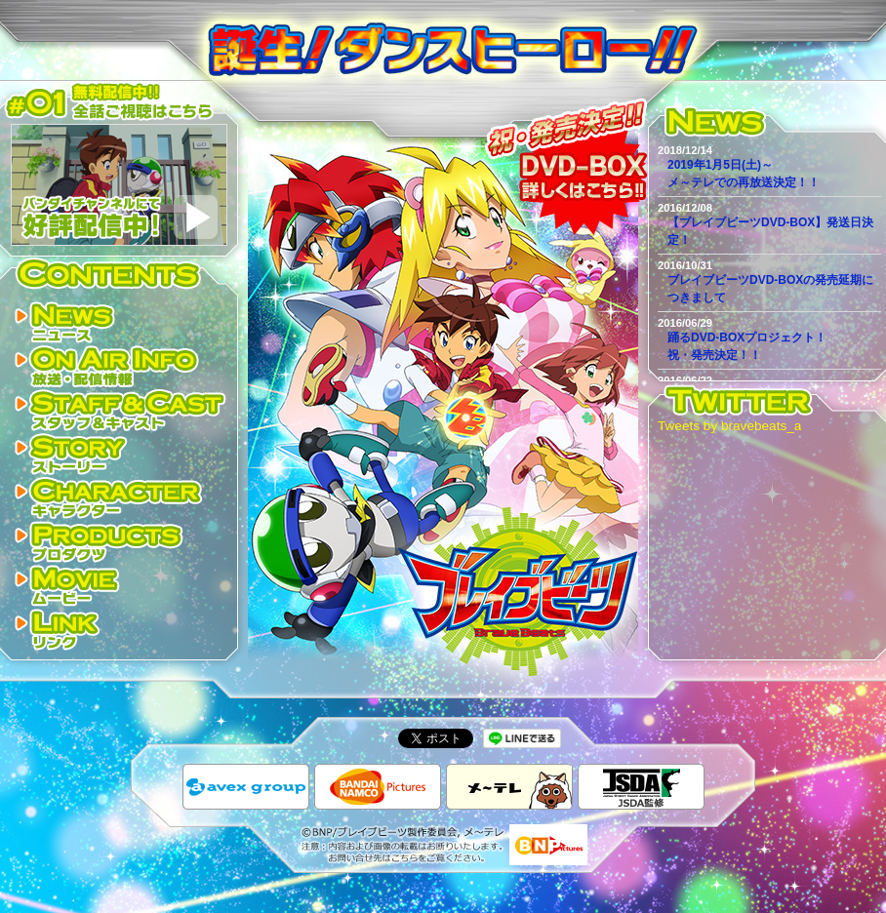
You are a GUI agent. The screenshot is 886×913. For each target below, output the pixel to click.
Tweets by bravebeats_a (729, 425)
